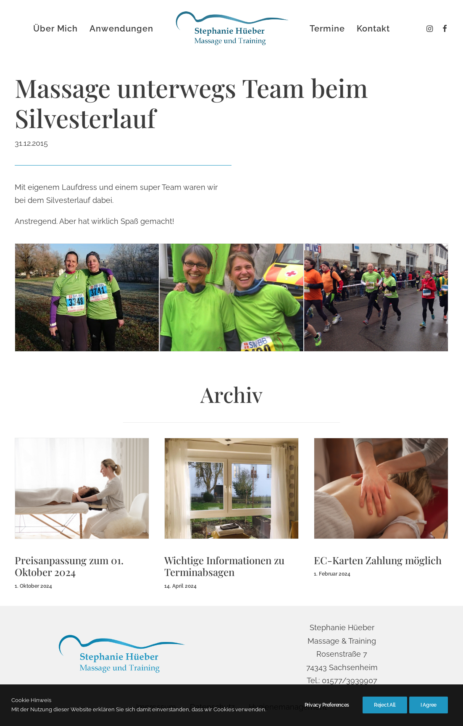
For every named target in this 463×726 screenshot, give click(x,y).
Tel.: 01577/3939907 (342, 680)
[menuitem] (442, 28)
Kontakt (373, 29)
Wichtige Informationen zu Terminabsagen (224, 566)
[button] (442, 28)
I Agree (429, 709)
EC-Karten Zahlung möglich (378, 559)
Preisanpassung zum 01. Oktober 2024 (69, 566)
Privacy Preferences (327, 709)
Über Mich (55, 29)
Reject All (385, 709)
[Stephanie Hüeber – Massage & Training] (231, 29)
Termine (327, 29)
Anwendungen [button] (121, 29)
